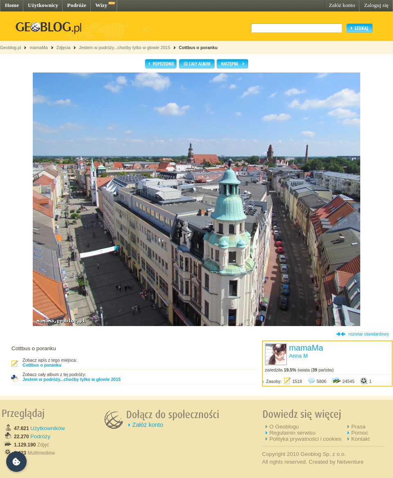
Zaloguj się (376, 5)
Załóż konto (342, 5)
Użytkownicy (43, 5)
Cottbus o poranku (198, 47)
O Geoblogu (284, 427)
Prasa (358, 427)
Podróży (40, 436)
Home (12, 5)
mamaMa (38, 47)
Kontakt (360, 439)
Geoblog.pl (10, 47)
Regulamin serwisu (292, 433)
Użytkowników (47, 428)
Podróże (76, 5)
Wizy (101, 5)
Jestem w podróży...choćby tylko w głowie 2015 (124, 47)
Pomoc (359, 433)
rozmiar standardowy (368, 333)
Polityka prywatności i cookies (305, 439)
